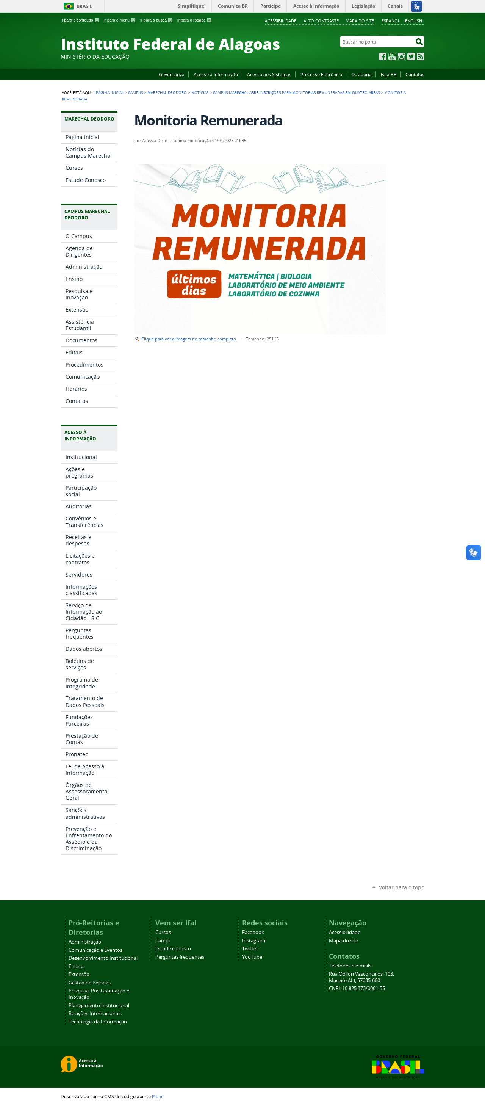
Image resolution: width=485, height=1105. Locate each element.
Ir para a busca (156, 20)
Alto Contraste (321, 21)
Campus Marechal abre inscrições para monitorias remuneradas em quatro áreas (296, 92)
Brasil (84, 6)
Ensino (76, 966)
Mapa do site (360, 21)
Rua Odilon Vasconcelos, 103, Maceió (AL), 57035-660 (361, 977)
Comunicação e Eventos (95, 950)
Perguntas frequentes (179, 957)
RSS (420, 56)
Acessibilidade (280, 21)
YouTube (392, 56)
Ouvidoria (361, 74)
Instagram (401, 56)
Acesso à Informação (216, 74)
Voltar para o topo (401, 887)
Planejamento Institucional (99, 1005)
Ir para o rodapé (194, 20)
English (413, 21)
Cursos (163, 932)
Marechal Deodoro (167, 92)
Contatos (414, 74)
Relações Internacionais (95, 1013)
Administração (85, 942)
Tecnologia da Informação (98, 1022)
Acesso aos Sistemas (269, 74)
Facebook (382, 56)
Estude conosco (173, 948)
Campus (135, 92)
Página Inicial (110, 92)
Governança (172, 74)
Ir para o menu (119, 20)
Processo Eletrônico (321, 74)
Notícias (199, 92)
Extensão (79, 974)
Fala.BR (388, 74)
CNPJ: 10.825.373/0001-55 (357, 988)
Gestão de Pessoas (90, 983)
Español (391, 21)
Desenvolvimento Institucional (103, 958)
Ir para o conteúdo (80, 20)
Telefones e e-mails (350, 965)
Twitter (411, 56)
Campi (162, 940)
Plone (158, 1096)
